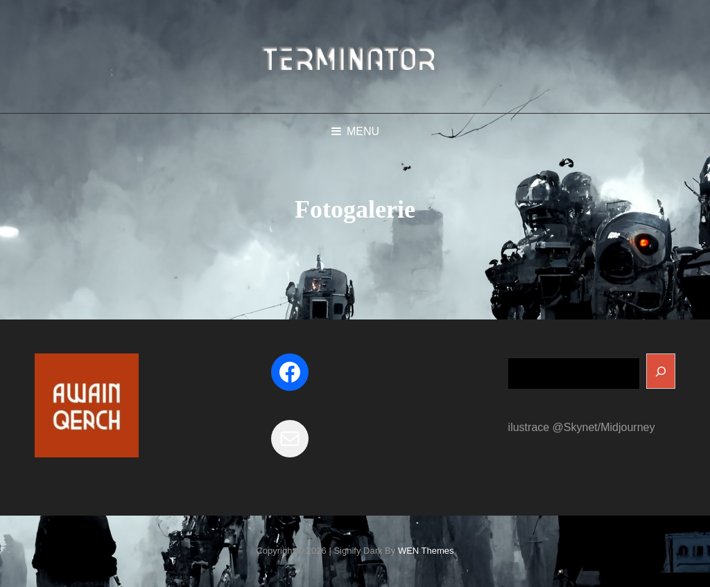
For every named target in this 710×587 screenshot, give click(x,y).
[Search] (660, 371)
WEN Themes (426, 550)
